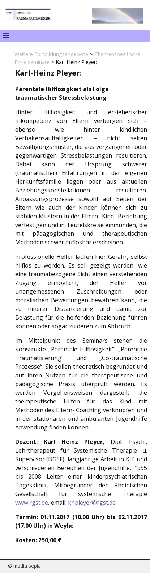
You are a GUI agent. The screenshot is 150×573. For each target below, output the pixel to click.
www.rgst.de (31, 502)
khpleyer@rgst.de (92, 502)
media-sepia (27, 566)
